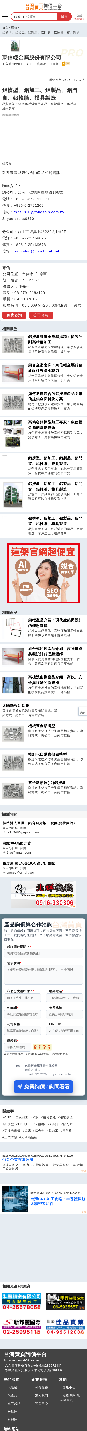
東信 (14, 27)
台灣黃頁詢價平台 (43, 1359)
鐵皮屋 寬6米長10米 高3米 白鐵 (29, 863)
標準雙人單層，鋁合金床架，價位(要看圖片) (39, 823)
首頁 (5, 27)
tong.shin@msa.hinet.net (36, 251)
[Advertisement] (43, 1250)
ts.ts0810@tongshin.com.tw (39, 212)
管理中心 (41, 1405)
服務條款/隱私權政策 (70, 1400)
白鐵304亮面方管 (17, 843)
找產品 (12, 1398)
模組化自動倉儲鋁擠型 (47, 754)
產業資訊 (14, 1405)
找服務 (12, 1390)
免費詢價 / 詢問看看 (43, 1089)
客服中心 (69, 1390)
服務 (17, 17)
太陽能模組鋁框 (16, 706)
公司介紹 (41, 315)
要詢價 (12, 1421)
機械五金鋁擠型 (41, 726)
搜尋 (64, 16)
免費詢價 (79, 17)
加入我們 (41, 1398)
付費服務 (41, 1390)
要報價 (12, 1413)
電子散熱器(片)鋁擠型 (47, 783)
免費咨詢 (14, 315)
